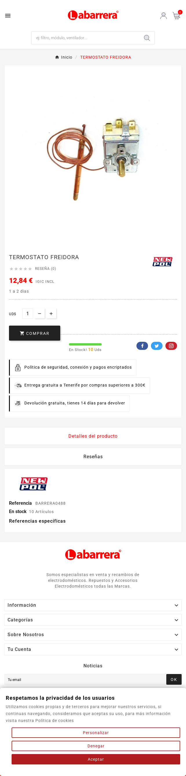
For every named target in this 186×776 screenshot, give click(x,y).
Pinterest (171, 346)
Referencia (21, 503)
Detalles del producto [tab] (93, 436)
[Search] (147, 38)
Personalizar (96, 732)
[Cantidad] (27, 313)
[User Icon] (163, 15)
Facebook (142, 346)
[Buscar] (85, 38)
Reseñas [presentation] (93, 456)
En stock (18, 511)
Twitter (157, 346)
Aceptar (96, 759)
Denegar (96, 746)
